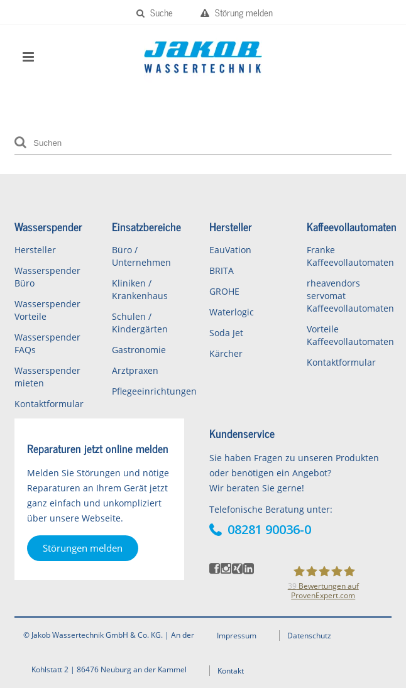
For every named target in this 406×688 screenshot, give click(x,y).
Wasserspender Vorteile (47, 310)
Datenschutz (309, 635)
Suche (154, 12)
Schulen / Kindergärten (140, 322)
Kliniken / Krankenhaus (140, 289)
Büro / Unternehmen (141, 256)
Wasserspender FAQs (47, 343)
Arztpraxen (135, 370)
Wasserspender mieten (47, 376)
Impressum (236, 635)
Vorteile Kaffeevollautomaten (349, 335)
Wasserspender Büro (47, 277)
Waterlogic (231, 312)
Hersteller (35, 250)
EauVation (230, 250)
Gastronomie (139, 350)
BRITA (221, 270)
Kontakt (230, 670)
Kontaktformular (49, 404)
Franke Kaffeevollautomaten (349, 256)
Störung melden (236, 12)
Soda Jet (226, 333)
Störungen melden (83, 548)
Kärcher (226, 353)
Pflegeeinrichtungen (154, 391)
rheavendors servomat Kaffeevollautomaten (349, 295)
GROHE (224, 291)
